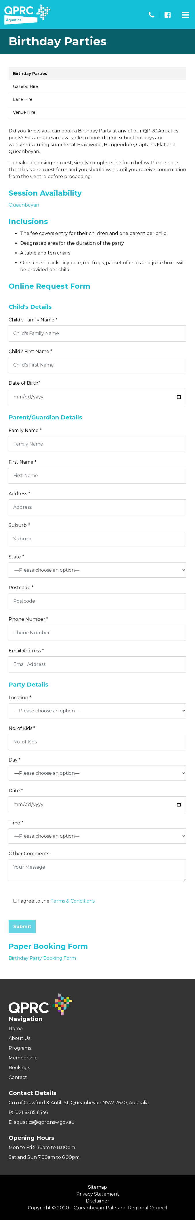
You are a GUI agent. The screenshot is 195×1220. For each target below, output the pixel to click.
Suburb (19, 525)
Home (16, 1028)
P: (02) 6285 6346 (28, 1112)
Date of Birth (24, 383)
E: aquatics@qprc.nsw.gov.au (42, 1122)
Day (15, 760)
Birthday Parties (30, 73)
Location (20, 697)
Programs (20, 1048)
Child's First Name (30, 351)
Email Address (26, 651)
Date (16, 790)
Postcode (21, 587)
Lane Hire (22, 99)
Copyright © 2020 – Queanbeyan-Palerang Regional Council (97, 1208)
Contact (18, 1077)
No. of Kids (22, 728)
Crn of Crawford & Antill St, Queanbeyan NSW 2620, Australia (79, 1102)
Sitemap (97, 1187)
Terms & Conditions (73, 901)
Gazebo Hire (25, 86)
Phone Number (28, 619)
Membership (23, 1058)
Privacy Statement (97, 1194)
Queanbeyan (24, 205)
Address (19, 493)
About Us (19, 1038)
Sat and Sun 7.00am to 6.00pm (44, 1157)
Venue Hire (24, 112)
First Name (23, 462)
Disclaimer (97, 1201)
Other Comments (29, 853)
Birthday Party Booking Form (42, 958)
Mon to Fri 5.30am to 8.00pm (42, 1147)
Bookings (19, 1067)
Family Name (25, 430)
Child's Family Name (33, 320)
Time (16, 823)
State (16, 557)
